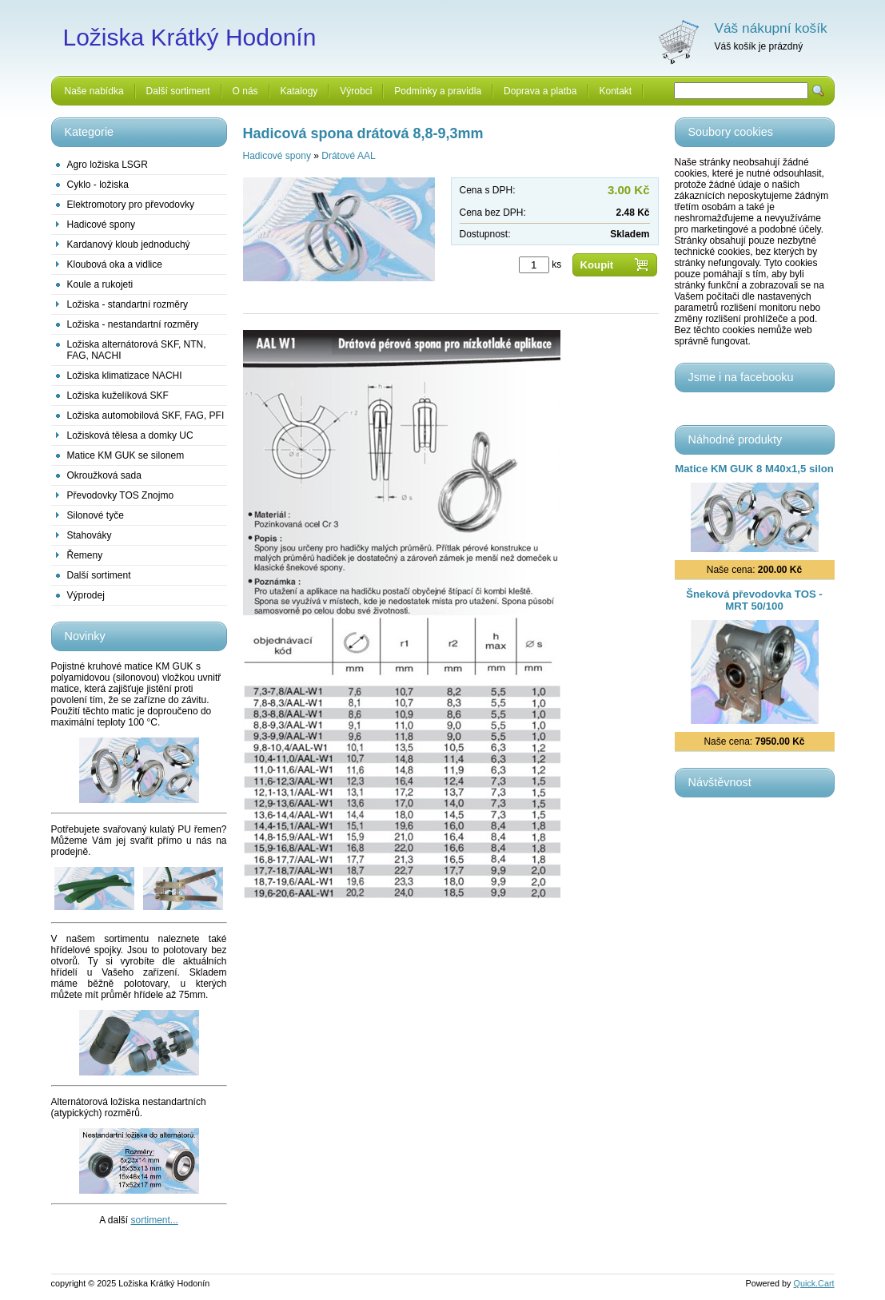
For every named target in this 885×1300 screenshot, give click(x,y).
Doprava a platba (540, 91)
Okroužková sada (104, 475)
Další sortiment (178, 91)
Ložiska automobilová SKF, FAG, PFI (146, 415)
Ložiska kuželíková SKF (118, 395)
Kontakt (615, 91)
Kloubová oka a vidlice (114, 264)
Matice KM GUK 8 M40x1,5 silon (754, 469)
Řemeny (85, 555)
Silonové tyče (95, 515)
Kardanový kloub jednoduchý (128, 244)
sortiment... (154, 1220)
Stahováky (89, 535)
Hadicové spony (101, 224)
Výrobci (356, 91)
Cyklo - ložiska (98, 184)
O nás (245, 91)
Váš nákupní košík (771, 28)
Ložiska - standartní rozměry (127, 304)
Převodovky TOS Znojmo (120, 495)
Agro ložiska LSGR (107, 164)
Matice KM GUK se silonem (126, 455)
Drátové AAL (348, 155)
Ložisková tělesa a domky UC (130, 435)
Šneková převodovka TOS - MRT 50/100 (754, 600)
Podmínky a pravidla (437, 91)
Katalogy (299, 91)
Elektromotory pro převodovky (130, 204)
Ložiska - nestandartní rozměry (133, 324)
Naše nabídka (94, 91)
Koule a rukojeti (100, 284)
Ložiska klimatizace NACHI (124, 375)
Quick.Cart (814, 1283)
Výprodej (86, 595)
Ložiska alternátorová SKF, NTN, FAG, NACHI (136, 350)
